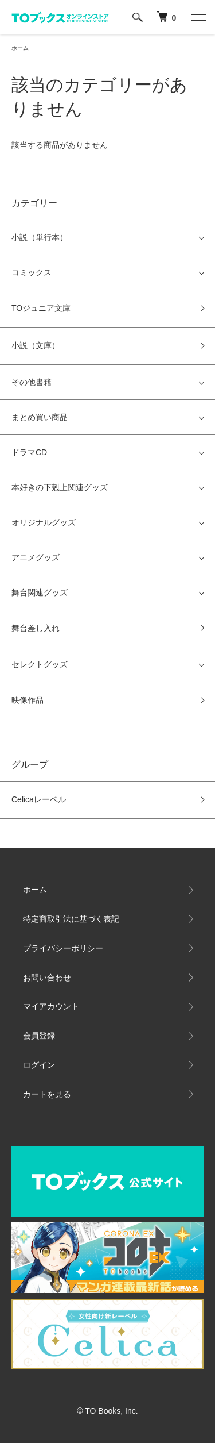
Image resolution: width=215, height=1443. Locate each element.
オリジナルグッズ (43, 522)
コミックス (31, 272)
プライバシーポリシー (63, 948)
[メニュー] (198, 17)
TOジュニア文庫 (41, 308)
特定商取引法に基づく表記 (71, 918)
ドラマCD (29, 452)
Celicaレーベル (38, 799)
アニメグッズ (35, 557)
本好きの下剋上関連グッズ (59, 487)
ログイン (39, 1064)
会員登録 (39, 1035)
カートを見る (47, 1094)
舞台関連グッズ (39, 592)
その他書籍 (31, 382)
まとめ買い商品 (39, 417)
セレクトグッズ (39, 664)
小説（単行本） (39, 237)
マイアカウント (51, 1006)
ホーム (20, 48)
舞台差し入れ (35, 628)
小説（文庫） (35, 345)
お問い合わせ (47, 977)
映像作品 (27, 700)
